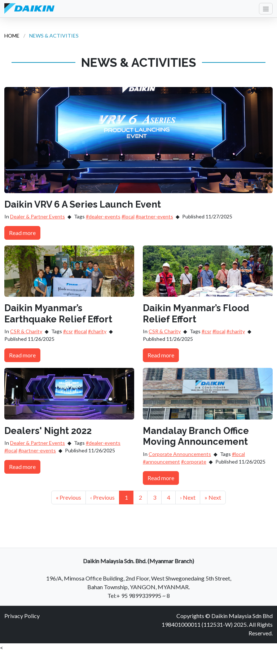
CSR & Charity (26, 331)
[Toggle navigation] (266, 8)
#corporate (193, 461)
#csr (68, 331)
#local (128, 216)
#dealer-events (103, 216)
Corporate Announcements (180, 454)
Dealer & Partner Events (37, 216)
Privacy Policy (22, 615)
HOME (11, 35)
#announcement (161, 461)
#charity (97, 331)
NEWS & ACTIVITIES (54, 35)
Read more (22, 232)
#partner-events (154, 216)
